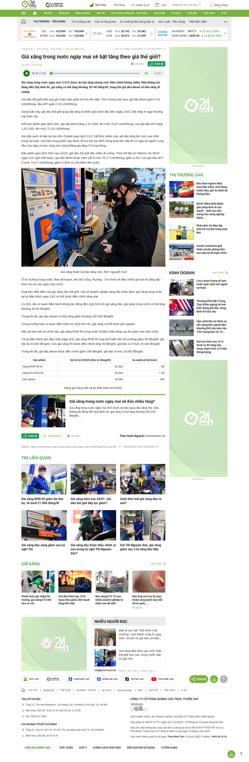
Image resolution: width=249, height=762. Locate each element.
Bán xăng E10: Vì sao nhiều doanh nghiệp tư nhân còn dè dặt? (109, 600)
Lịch (160, 5)
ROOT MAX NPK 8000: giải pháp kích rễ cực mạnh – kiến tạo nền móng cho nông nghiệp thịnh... (210, 210)
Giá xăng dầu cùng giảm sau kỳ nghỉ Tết (43, 547)
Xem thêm (156, 563)
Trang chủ (27, 48)
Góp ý (83, 747)
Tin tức (48, 13)
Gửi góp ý (52, 436)
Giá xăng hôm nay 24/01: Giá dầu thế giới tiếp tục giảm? (91, 501)
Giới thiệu (66, 747)
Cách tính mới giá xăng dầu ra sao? (140, 501)
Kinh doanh (82, 13)
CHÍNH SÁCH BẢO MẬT (107, 747)
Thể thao (209, 13)
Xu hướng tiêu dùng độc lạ (137, 21)
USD (95, 124)
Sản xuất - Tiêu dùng (171, 21)
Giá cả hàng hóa (105, 21)
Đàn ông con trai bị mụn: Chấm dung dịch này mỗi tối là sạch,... (147, 600)
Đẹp (140, 690)
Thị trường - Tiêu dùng (49, 21)
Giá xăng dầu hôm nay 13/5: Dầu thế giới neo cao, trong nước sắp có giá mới (140, 654)
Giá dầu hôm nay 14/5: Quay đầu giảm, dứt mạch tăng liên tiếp (74, 600)
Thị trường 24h (81, 21)
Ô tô (223, 13)
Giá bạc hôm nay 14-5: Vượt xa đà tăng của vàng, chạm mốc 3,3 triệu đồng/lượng (211, 347)
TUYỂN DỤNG (169, 747)
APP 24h (31, 679)
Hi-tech (176, 13)
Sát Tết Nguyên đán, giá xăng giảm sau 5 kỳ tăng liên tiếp (140, 547)
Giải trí (100, 13)
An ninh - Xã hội (86, 690)
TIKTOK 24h (134, 679)
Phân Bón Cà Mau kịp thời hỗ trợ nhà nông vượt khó (211, 229)
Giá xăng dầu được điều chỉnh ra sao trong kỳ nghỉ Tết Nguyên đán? (93, 549)
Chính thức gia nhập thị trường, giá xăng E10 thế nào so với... (36, 600)
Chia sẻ (159, 64)
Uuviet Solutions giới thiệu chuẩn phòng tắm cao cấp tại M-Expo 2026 (211, 249)
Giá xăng (119, 4)
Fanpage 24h (79, 679)
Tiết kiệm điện (198, 21)
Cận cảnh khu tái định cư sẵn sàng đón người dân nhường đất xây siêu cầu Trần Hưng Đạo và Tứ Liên (211, 327)
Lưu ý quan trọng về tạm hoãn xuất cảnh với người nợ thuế (211, 284)
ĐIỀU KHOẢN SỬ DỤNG (141, 747)
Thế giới (192, 13)
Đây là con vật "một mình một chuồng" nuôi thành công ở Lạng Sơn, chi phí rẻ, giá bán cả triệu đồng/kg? (140, 634)
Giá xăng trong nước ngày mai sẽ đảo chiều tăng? (112, 401)
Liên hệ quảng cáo (37, 747)
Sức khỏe (159, 13)
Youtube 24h (162, 679)
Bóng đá (64, 13)
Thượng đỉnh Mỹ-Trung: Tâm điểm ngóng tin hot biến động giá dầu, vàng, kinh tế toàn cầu (211, 306)
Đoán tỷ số (140, 5)
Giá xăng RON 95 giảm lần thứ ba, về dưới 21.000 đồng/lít (42, 501)
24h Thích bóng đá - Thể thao (129, 13)
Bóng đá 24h (107, 679)
